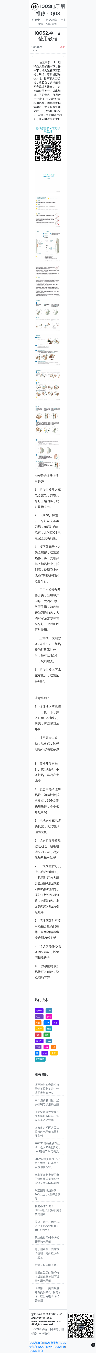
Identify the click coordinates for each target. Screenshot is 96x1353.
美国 (56, 1023)
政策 (49, 1029)
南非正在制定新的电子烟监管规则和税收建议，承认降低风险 (47, 1178)
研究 (38, 1023)
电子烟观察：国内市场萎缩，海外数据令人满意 (47, 1253)
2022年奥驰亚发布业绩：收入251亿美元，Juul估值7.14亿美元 (48, 1147)
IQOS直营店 (36, 1350)
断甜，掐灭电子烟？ (47, 1265)
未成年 (39, 1029)
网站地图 (44, 1333)
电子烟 (39, 1010)
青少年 (39, 1041)
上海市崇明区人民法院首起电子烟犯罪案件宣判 (47, 1131)
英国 (38, 1047)
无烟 (45, 1053)
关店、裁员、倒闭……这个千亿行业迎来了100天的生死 (47, 1226)
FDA (49, 1041)
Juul (47, 1023)
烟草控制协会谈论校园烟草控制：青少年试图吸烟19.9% (47, 1088)
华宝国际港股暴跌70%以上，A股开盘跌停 (47, 1194)
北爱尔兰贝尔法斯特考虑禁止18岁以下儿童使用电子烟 (47, 1276)
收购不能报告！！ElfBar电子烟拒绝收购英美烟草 (48, 1210)
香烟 (49, 1016)
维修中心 (37, 19)
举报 (62, 47)
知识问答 (51, 23)
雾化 (38, 1035)
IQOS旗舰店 (36, 1342)
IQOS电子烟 (51, 1342)
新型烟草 (40, 1059)
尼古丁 (39, 1016)
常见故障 (51, 19)
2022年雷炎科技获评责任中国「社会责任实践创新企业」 (47, 1163)
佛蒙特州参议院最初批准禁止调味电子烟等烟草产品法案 (47, 1116)
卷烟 (47, 1035)
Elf (54, 1047)
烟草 (49, 1010)
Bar (46, 1047)
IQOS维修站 (40, 1329)
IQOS (54, 1053)
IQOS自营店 (45, 1346)
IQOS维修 (59, 1346)
